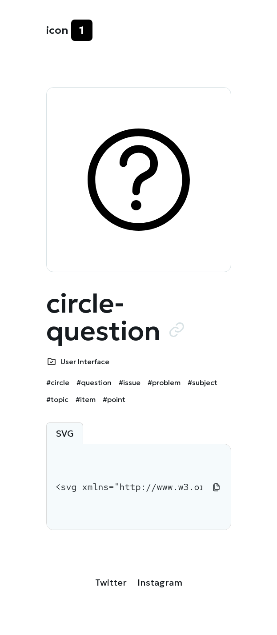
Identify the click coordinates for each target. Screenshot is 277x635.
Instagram (159, 582)
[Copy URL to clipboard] (176, 329)
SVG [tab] (65, 433)
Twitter (111, 582)
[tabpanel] (139, 487)
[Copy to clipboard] (216, 487)
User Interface (84, 361)
